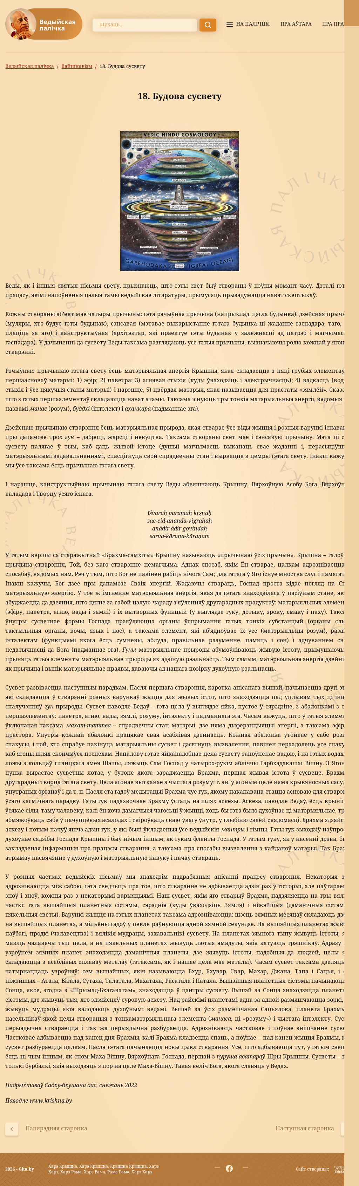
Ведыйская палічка (29, 66)
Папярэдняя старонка (56, 1129)
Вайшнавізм (76, 66)
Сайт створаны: (312, 1169)
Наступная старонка (305, 1129)
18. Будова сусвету (122, 66)
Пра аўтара (296, 24)
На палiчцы (253, 24)
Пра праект (338, 24)
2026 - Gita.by (19, 1169)
